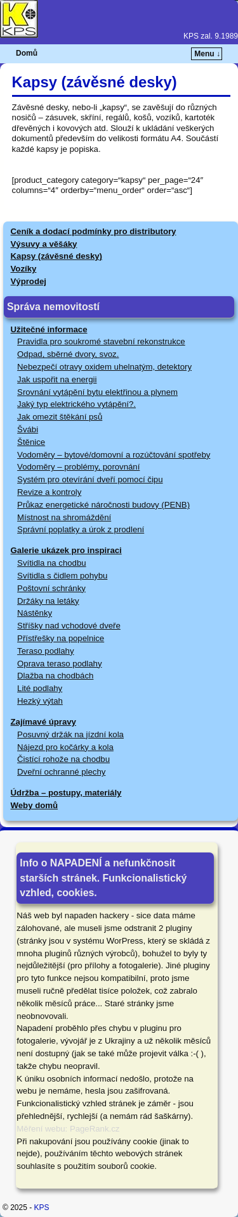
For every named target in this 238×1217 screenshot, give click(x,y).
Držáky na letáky (48, 601)
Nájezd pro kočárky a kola (65, 747)
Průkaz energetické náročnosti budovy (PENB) (103, 504)
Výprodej (28, 281)
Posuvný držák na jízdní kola (70, 734)
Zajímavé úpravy (43, 722)
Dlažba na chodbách (55, 675)
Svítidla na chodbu (51, 563)
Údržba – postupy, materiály (66, 792)
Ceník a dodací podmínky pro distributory (93, 231)
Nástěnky (34, 613)
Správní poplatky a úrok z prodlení (80, 529)
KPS (42, 1207)
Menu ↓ (207, 53)
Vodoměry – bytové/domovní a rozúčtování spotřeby (113, 454)
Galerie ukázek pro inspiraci (66, 550)
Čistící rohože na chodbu (63, 759)
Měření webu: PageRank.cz (68, 1128)
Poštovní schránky (51, 588)
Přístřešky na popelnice (60, 638)
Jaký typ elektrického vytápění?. (76, 404)
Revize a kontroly (49, 492)
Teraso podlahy (45, 651)
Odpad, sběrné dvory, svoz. (68, 354)
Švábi (27, 429)
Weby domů (34, 805)
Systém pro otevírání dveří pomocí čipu (89, 479)
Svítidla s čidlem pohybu (62, 575)
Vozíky (24, 268)
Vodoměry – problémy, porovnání (78, 466)
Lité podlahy (39, 688)
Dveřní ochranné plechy (61, 772)
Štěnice (31, 442)
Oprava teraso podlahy (59, 663)
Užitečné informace (49, 329)
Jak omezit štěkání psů (59, 416)
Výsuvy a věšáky (44, 244)
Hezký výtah (40, 701)
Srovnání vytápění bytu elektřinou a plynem (97, 392)
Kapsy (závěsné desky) (56, 256)
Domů (26, 53)
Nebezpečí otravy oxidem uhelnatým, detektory (104, 366)
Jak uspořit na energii (56, 379)
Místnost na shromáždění (64, 517)
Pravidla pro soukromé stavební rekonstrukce (101, 341)
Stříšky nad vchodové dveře (69, 625)
